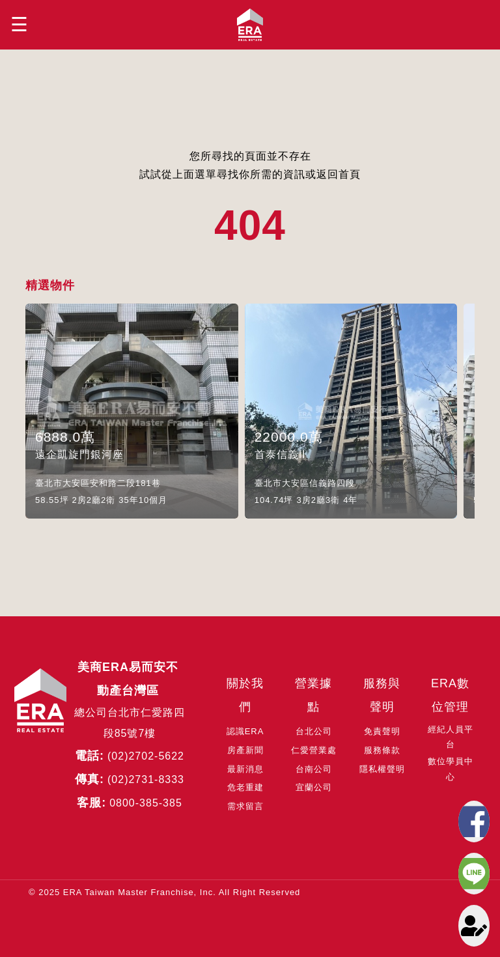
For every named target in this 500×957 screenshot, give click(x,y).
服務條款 (382, 750)
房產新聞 (245, 750)
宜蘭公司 (314, 787)
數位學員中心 (450, 768)
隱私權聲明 (382, 769)
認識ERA (245, 731)
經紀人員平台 (450, 736)
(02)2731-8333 (145, 779)
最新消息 (245, 769)
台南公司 (314, 769)
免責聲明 (382, 731)
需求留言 (245, 806)
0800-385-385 (145, 802)
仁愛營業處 (314, 750)
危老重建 (245, 787)
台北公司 (314, 731)
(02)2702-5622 (145, 756)
